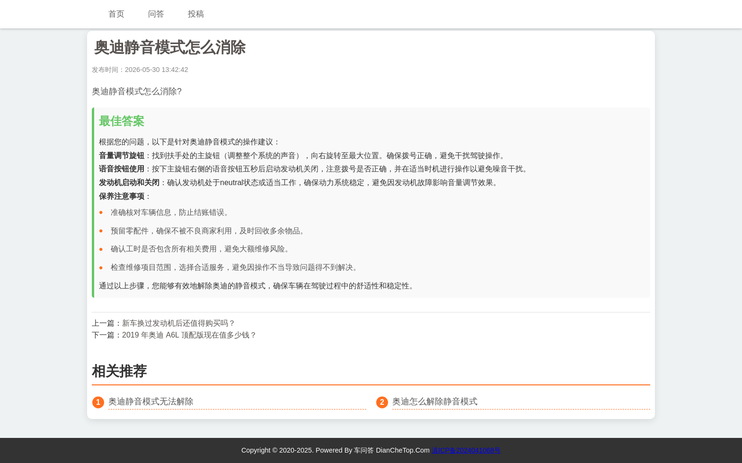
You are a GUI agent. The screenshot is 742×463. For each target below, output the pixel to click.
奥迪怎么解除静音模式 (434, 401)
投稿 (196, 13)
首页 (116, 13)
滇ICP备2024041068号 (466, 450)
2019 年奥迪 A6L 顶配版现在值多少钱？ (189, 335)
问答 (156, 13)
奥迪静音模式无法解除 (151, 401)
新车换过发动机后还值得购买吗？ (179, 323)
